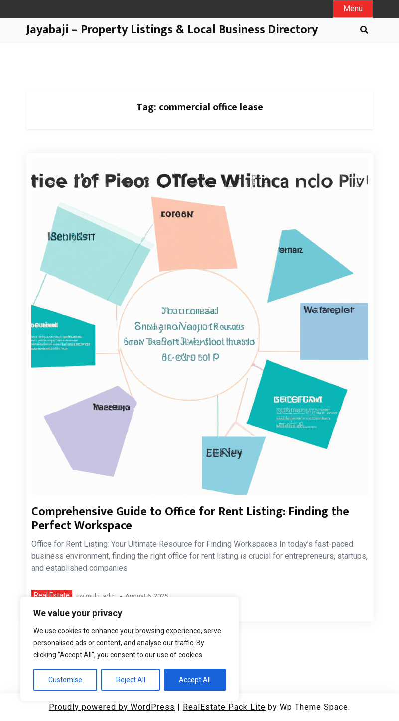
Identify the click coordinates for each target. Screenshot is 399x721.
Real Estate (52, 595)
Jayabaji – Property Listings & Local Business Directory (172, 30)
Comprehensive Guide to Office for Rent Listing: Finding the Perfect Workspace (190, 519)
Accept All (195, 680)
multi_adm (101, 596)
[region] (129, 649)
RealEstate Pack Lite (224, 707)
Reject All (130, 680)
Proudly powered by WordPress (112, 707)
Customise (65, 680)
